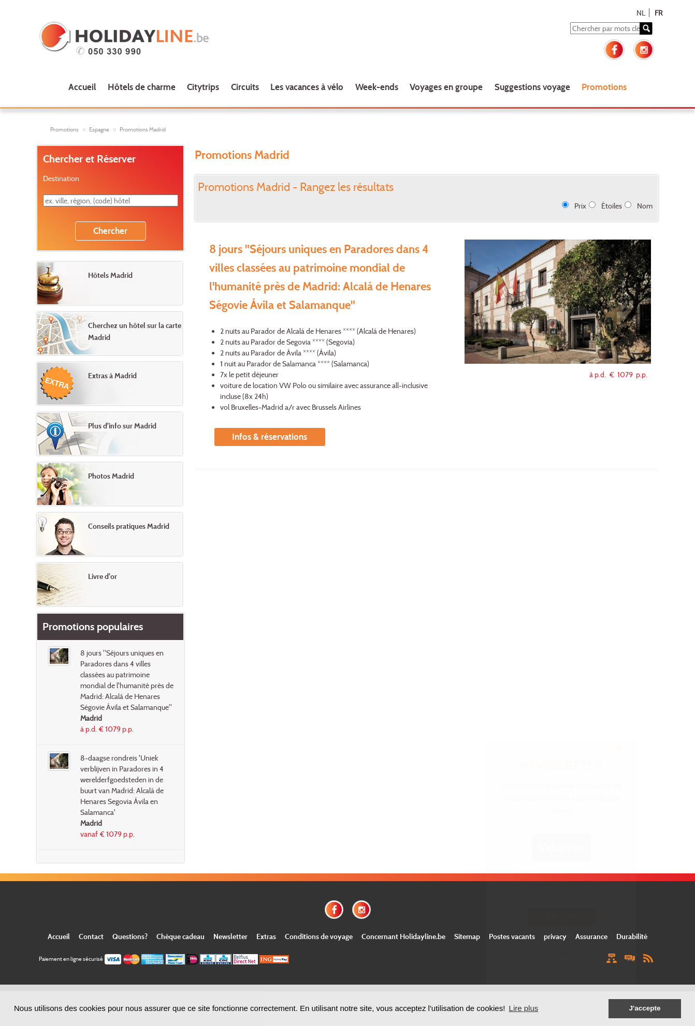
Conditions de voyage (319, 936)
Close (561, 952)
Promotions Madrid (143, 129)
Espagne (99, 129)
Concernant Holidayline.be (403, 936)
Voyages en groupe (446, 86)
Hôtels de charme (142, 86)
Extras (266, 936)
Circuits (245, 86)
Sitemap (467, 936)
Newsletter (230, 936)
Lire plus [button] (524, 1008)
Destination (61, 178)
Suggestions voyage (532, 86)
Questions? (130, 936)
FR (658, 12)
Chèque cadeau (180, 936)
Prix (580, 205)
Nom (645, 205)
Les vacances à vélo (306, 86)
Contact (91, 936)
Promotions (604, 86)
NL (640, 12)
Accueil (82, 86)
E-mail (562, 877)
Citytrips (203, 86)
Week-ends (376, 86)
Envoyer (561, 916)
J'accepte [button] (644, 1008)
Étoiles (611, 205)
